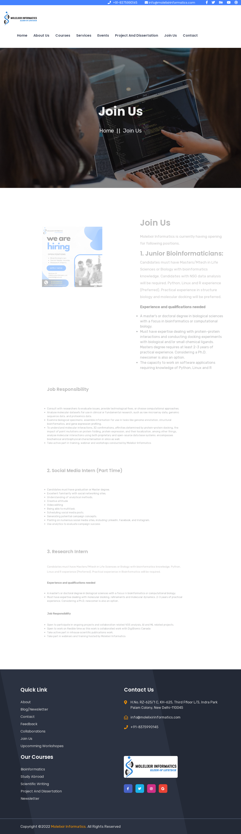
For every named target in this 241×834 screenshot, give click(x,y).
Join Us (26, 738)
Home (22, 35)
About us (41, 35)
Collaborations (32, 731)
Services (83, 35)
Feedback (28, 724)
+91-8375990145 (122, 2)
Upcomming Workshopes (42, 745)
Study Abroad (32, 776)
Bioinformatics (33, 769)
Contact (190, 35)
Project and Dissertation (136, 35)
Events (103, 35)
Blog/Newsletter (34, 709)
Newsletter (30, 798)
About (25, 702)
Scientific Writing (35, 783)
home (107, 131)
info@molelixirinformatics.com (170, 2)
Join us (170, 35)
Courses (62, 35)
